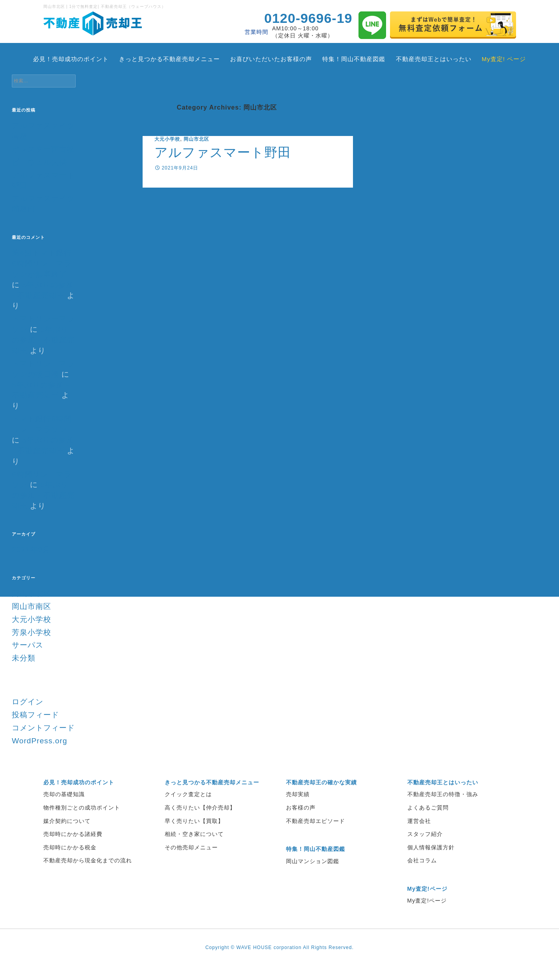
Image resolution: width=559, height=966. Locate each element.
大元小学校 (167, 139)
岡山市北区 (196, 139)
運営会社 (419, 821)
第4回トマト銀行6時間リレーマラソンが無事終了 (42, 263)
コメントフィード (43, 728)
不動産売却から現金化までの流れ (87, 860)
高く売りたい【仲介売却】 (200, 807)
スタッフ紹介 (425, 834)
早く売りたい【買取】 (194, 821)
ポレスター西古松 (43, 149)
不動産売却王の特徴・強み (442, 794)
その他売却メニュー (191, 847)
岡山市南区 (31, 606)
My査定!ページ (427, 900)
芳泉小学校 (31, 632)
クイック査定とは (188, 794)
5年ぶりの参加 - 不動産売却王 (43, 340)
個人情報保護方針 (431, 847)
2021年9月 (31, 549)
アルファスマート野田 (222, 152)
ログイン (27, 702)
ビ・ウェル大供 (39, 162)
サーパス (27, 645)
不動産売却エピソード (315, 821)
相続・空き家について (194, 834)
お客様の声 (301, 807)
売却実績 (298, 794)
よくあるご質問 (428, 807)
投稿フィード (35, 715)
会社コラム (422, 860)
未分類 (23, 658)
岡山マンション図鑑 (312, 861)
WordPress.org (39, 741)
